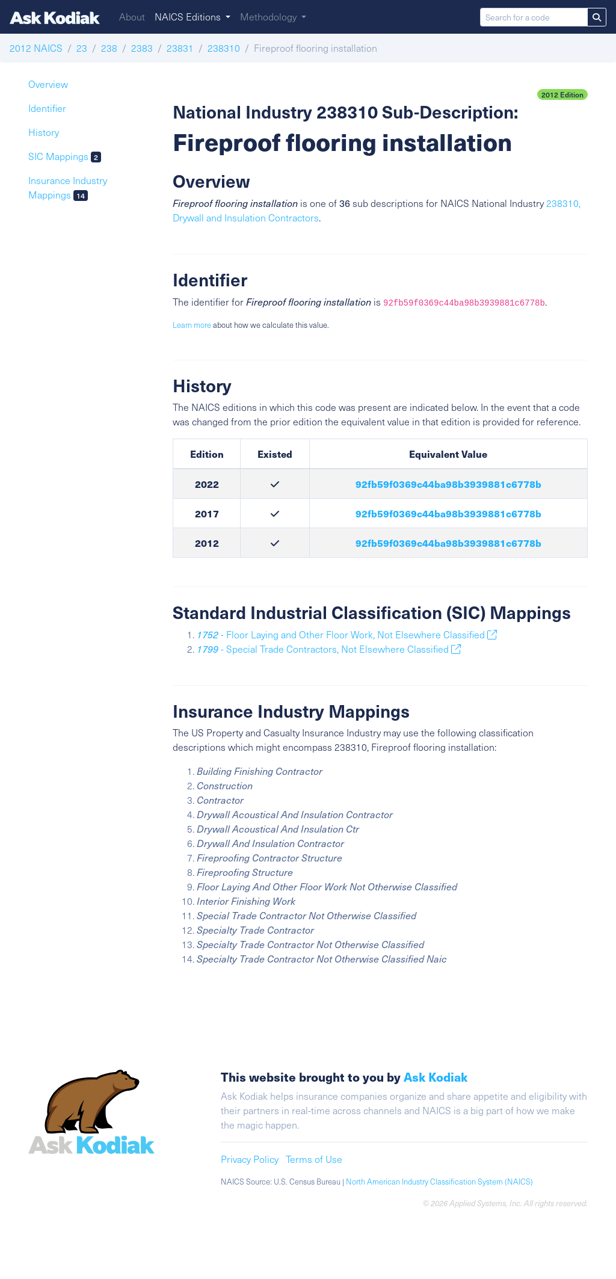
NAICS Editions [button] (189, 16)
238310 (224, 48)
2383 (142, 48)
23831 (180, 48)
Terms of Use (314, 1159)
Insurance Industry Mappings (67, 187)
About (132, 16)
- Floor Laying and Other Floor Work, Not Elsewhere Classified (347, 634)
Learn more (192, 324)
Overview (48, 84)
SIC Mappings (64, 156)
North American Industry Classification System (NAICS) (439, 1181)
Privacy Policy (250, 1159)
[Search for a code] (534, 17)
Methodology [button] (269, 16)
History (43, 132)
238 (109, 48)
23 (81, 48)
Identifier (47, 108)
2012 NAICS (36, 48)
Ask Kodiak (435, 1077)
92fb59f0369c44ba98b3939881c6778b (448, 483)
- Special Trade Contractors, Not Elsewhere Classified (329, 649)
